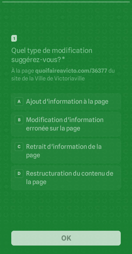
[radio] (66, 101)
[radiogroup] (66, 141)
